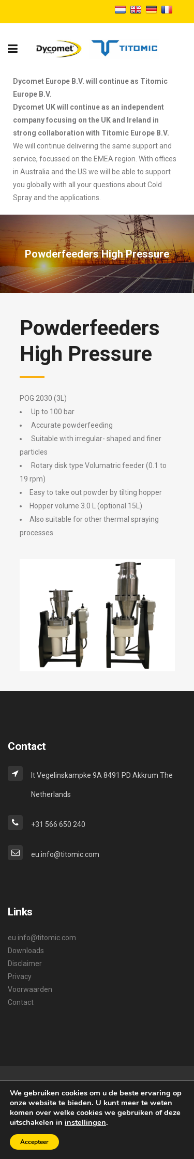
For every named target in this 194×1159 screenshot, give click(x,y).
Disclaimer (25, 963)
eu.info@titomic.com (42, 938)
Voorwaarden (30, 989)
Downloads (26, 950)
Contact (21, 1002)
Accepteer (34, 1142)
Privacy (20, 976)
